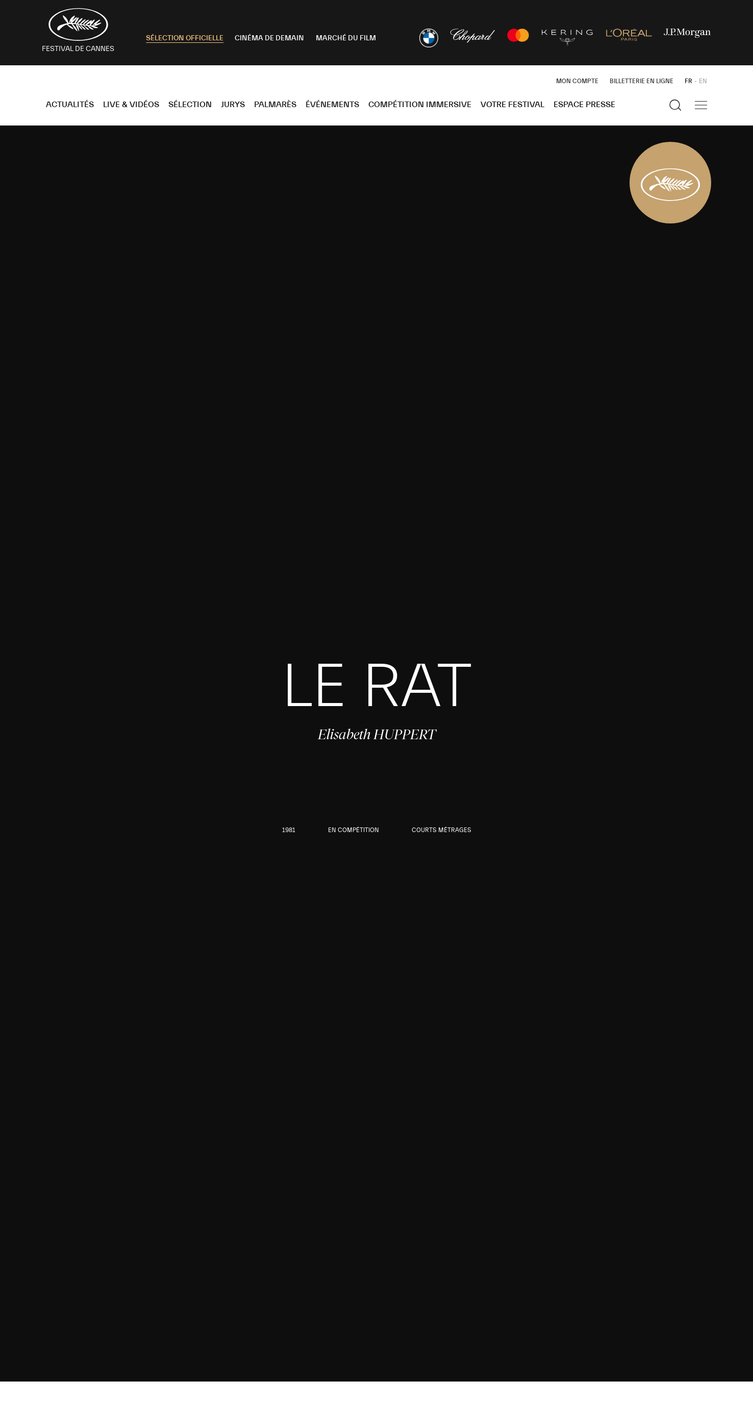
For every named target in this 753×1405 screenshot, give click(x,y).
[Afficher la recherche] (675, 105)
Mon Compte (577, 81)
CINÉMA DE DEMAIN (269, 38)
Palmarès (275, 104)
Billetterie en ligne (641, 81)
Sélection (190, 104)
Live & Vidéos (131, 104)
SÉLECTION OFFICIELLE (184, 38)
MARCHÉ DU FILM (346, 38)
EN (703, 81)
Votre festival (512, 104)
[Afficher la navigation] (701, 105)
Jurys (233, 104)
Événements (332, 104)
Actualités (70, 104)
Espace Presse (584, 104)
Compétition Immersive (419, 104)
